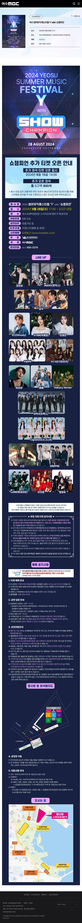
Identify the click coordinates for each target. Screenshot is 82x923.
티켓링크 (42, 39)
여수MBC (10, 3)
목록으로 (77, 16)
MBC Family (62, 904)
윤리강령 (26, 895)
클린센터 (44, 895)
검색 (73, 4)
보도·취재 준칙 (35, 895)
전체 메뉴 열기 (79, 4)
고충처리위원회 (53, 895)
